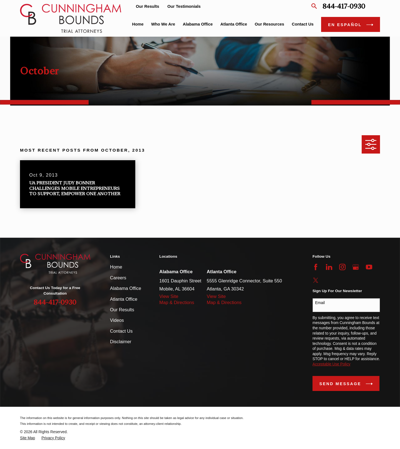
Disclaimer (120, 341)
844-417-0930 (343, 6)
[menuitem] (27, 438)
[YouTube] (369, 267)
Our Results (147, 6)
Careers (118, 277)
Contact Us (121, 330)
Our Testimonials (184, 6)
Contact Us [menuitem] (303, 24)
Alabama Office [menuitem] (198, 24)
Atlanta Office (123, 299)
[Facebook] (315, 267)
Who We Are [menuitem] (163, 24)
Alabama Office (125, 288)
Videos (117, 320)
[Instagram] (342, 267)
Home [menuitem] (138, 24)
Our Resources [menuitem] (269, 24)
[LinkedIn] (329, 267)
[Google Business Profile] (355, 267)
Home (116, 266)
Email (320, 302)
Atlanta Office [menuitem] (233, 24)
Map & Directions (176, 302)
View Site (168, 296)
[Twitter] (315, 280)
